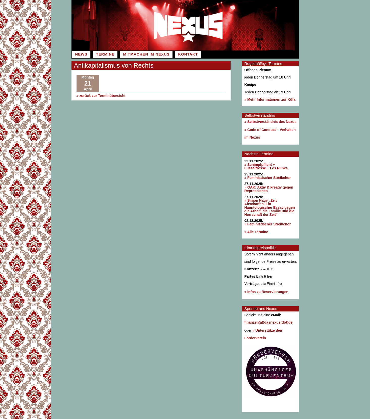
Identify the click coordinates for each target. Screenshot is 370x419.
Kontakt (188, 54)
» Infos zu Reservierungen (266, 292)
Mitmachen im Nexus (146, 54)
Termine (105, 54)
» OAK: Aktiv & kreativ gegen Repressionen (268, 189)
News (81, 54)
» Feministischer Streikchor (267, 178)
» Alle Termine (256, 232)
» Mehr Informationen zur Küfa (269, 99)
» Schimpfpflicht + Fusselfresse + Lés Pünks (266, 166)
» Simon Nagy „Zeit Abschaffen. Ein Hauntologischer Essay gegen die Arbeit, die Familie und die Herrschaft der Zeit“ (269, 207)
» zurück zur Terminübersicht (101, 96)
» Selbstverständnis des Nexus (270, 122)
